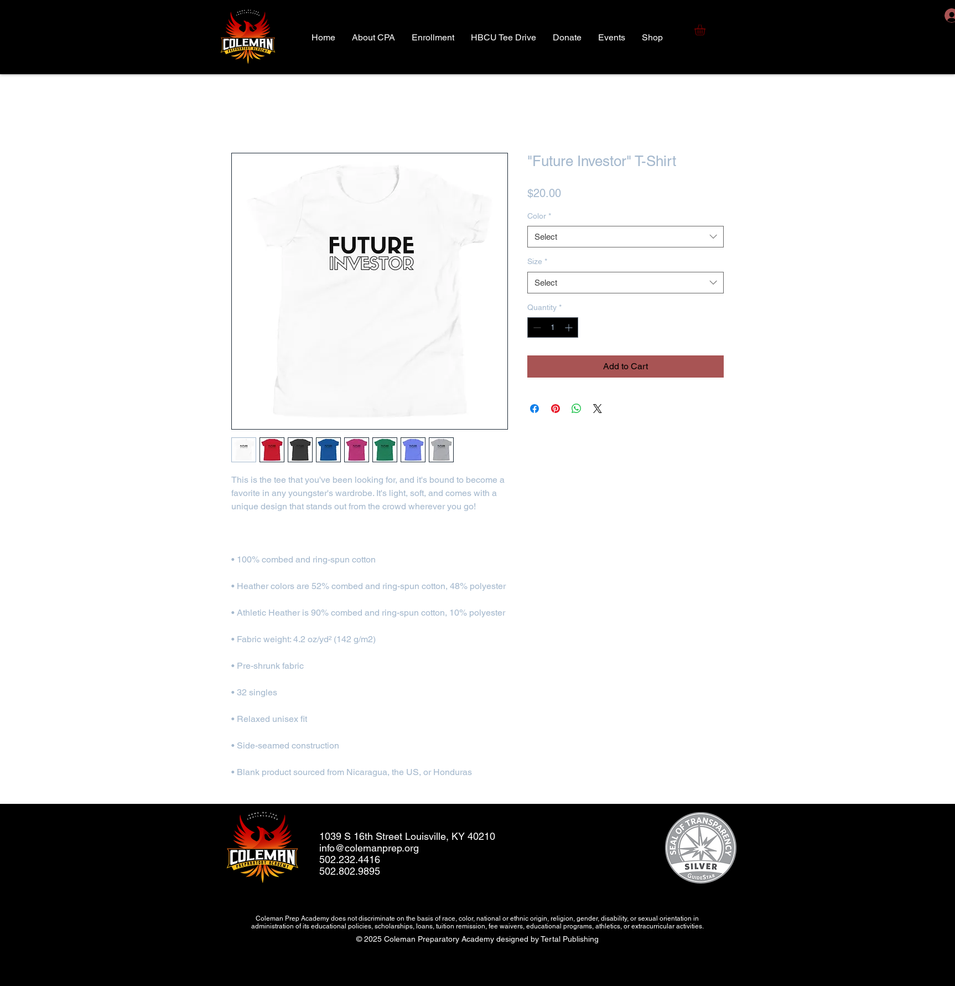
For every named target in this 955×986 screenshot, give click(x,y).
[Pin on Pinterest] (555, 408)
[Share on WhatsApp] (576, 408)
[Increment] (570, 327)
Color (539, 215)
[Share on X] (597, 408)
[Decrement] (536, 327)
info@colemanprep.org (369, 848)
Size (537, 261)
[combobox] (625, 236)
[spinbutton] (553, 327)
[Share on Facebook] (534, 408)
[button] (706, 29)
